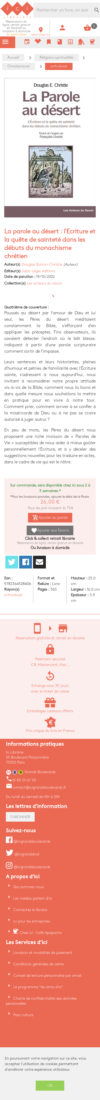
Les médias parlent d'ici (32, 898)
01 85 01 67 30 (21, 780)
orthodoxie (13, 595)
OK (50, 1085)
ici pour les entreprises (31, 921)
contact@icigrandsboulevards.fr (36, 787)
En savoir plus (16, 28)
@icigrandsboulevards (28, 841)
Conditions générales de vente (38, 964)
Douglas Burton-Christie (42, 264)
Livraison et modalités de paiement (42, 952)
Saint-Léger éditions (38, 271)
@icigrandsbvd (22, 854)
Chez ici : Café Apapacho (41, 932)
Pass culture (23, 1015)
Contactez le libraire (30, 910)
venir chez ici (40, 33)
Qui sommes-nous (28, 887)
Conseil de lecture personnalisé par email (47, 975)
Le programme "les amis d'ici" (38, 987)
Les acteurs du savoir (44, 283)
